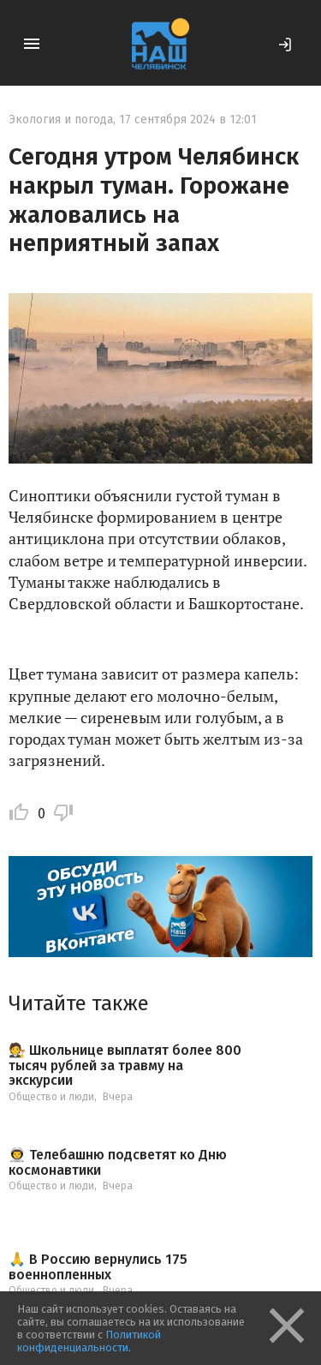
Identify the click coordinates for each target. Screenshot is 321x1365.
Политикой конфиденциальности (89, 1341)
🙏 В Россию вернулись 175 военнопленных (98, 1267)
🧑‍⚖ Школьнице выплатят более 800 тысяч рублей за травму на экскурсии (125, 1065)
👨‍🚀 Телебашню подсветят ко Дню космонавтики (118, 1162)
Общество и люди (51, 1097)
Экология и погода (61, 119)
